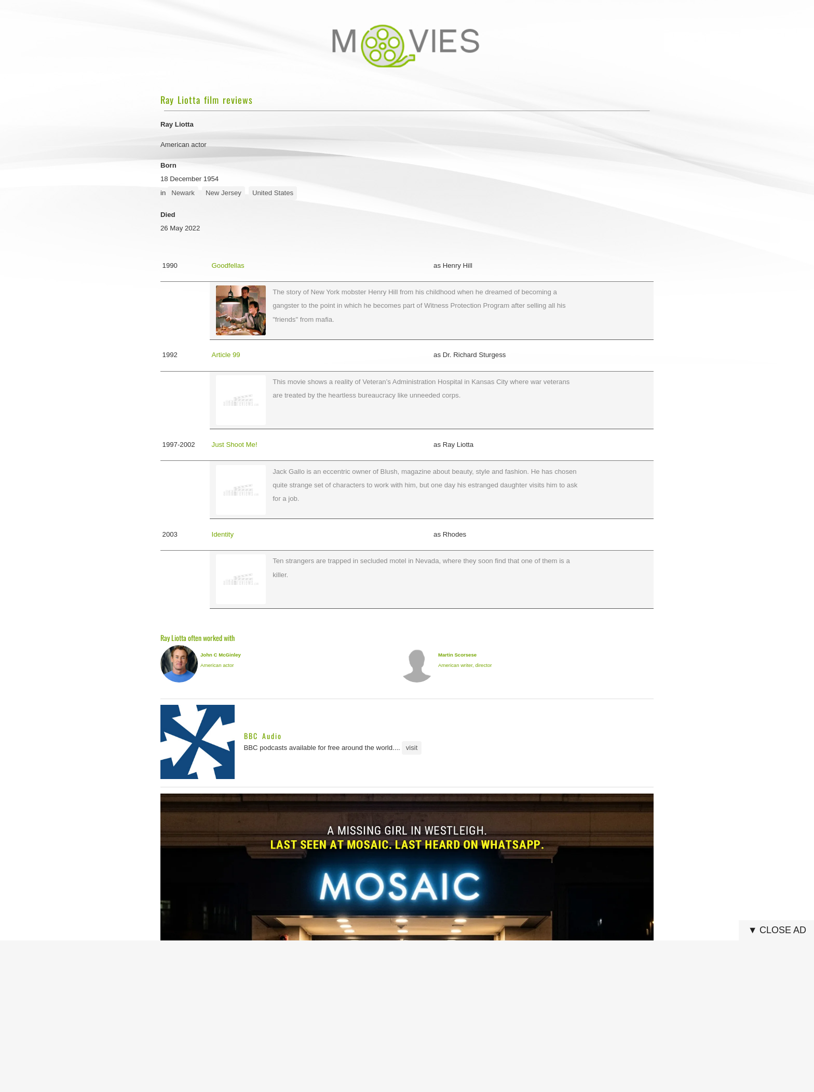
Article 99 (226, 355)
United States (272, 193)
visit (412, 748)
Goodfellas (228, 265)
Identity (223, 534)
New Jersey (223, 193)
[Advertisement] (410, 1016)
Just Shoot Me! (234, 444)
